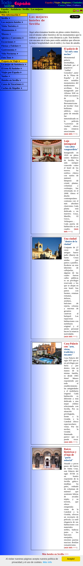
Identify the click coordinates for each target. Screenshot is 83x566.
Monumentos (7, 30)
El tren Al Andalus (10, 68)
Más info (47, 562)
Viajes (57, 2)
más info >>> (71, 134)
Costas (61, 5)
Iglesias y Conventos (11, 38)
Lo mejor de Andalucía (12, 64)
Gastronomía (7, 50)
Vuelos (4, 76)
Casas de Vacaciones (11, 84)
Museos (5, 34)
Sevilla (25, 9)
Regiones (66, 2)
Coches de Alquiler (10, 88)
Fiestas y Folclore (10, 46)
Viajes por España (10, 72)
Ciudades (77, 2)
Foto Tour (6, 57)
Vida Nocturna (8, 53)
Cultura (77, 5)
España (49, 2)
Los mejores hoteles (11, 22)
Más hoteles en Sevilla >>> (55, 554)
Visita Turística (9, 26)
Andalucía (15, 9)
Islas (69, 5)
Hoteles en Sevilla (10, 80)
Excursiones (7, 42)
